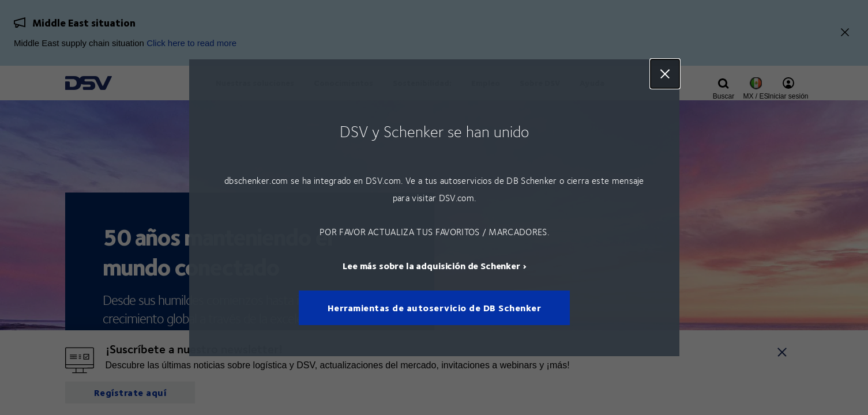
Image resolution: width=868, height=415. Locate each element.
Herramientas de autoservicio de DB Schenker (434, 307)
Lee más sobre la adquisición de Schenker (431, 265)
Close (665, 73)
